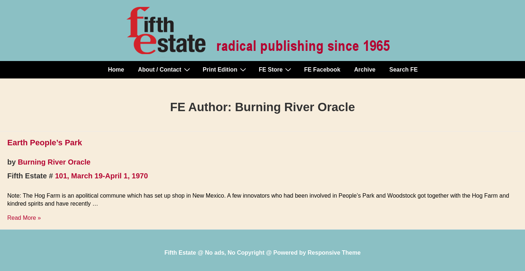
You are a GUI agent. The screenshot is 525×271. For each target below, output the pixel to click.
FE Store (276, 69)
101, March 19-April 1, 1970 (101, 176)
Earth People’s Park (44, 142)
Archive (365, 69)
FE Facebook (322, 69)
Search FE (403, 69)
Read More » (24, 218)
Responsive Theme (334, 253)
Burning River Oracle (54, 162)
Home (116, 69)
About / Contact (165, 69)
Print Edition (225, 69)
